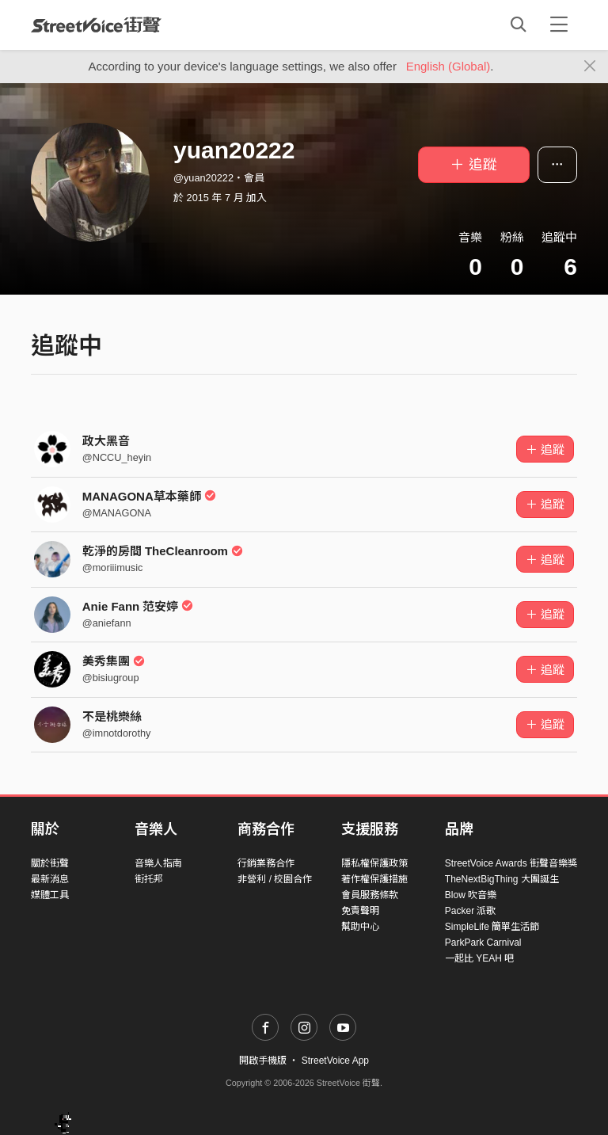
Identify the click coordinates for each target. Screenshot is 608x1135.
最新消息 (50, 879)
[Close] (590, 66)
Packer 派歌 (470, 910)
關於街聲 (50, 863)
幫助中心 (360, 926)
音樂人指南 (158, 863)
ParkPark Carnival (483, 942)
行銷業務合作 (266, 863)
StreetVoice (96, 24)
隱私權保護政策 (374, 863)
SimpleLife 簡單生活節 (492, 926)
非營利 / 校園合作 (275, 879)
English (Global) (448, 66)
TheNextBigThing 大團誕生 (502, 879)
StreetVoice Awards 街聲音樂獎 (511, 863)
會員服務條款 (369, 895)
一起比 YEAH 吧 (479, 958)
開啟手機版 (263, 1060)
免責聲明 (360, 910)
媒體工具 (50, 895)
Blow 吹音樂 (470, 895)
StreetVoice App (335, 1060)
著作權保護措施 (374, 879)
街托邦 (149, 879)
